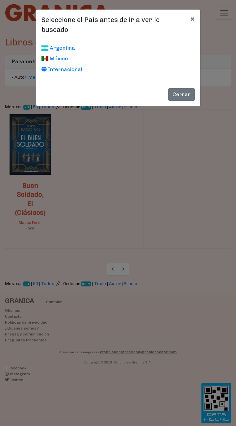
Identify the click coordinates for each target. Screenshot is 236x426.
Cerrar (181, 94)
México (54, 58)
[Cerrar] (192, 19)
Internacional (61, 69)
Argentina (58, 48)
